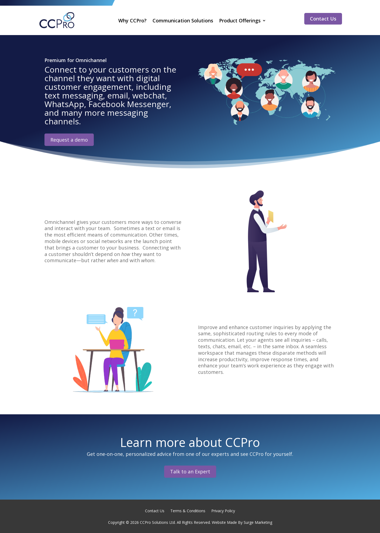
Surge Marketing (258, 522)
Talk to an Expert (190, 471)
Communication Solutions (183, 20)
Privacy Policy (223, 510)
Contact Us (323, 18)
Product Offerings (240, 20)
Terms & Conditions (187, 510)
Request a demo (69, 139)
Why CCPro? (132, 20)
